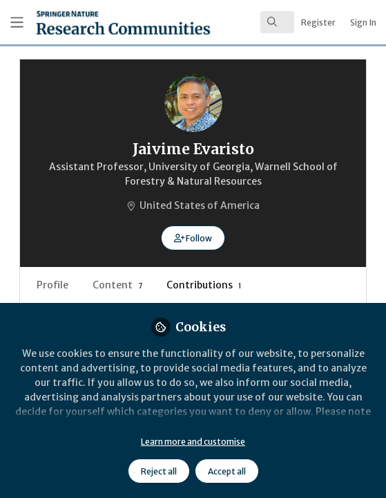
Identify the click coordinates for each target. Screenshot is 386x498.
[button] (193, 237)
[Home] (86, 22)
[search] (277, 22)
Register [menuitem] (318, 22)
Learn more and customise (193, 441)
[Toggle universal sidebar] (17, 22)
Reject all (159, 471)
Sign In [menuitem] (363, 22)
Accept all (227, 471)
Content (117, 285)
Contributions (204, 285)
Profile (52, 285)
